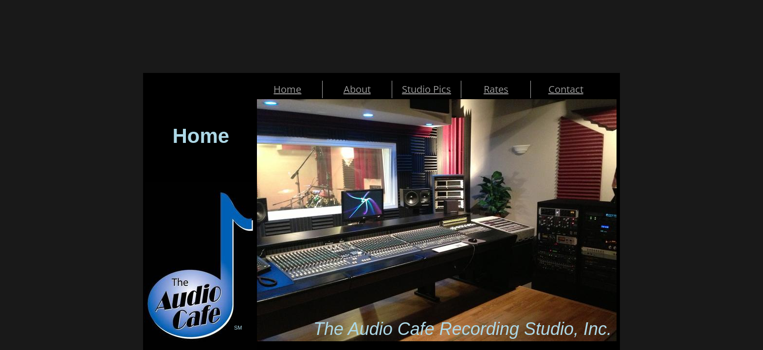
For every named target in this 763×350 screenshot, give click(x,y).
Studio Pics (426, 89)
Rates (496, 89)
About (357, 89)
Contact (565, 89)
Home (287, 89)
